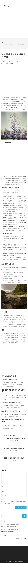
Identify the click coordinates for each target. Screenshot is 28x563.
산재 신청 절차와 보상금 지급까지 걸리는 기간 (11, 524)
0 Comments (14, 63)
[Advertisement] (14, 23)
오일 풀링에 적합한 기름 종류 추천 (16, 45)
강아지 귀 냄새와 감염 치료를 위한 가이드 (14, 438)
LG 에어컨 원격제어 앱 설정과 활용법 (9, 531)
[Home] (1, 45)
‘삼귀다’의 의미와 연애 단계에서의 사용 (9, 529)
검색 (2, 513)
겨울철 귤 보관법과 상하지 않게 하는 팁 (14, 458)
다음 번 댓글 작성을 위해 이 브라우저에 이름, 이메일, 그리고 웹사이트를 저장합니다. (13, 502)
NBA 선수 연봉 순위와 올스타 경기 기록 (10, 526)
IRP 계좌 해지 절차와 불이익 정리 (8, 528)
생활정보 (5, 63)
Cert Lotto (5, 6)
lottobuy (5, 62)
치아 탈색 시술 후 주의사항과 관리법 (14, 448)
